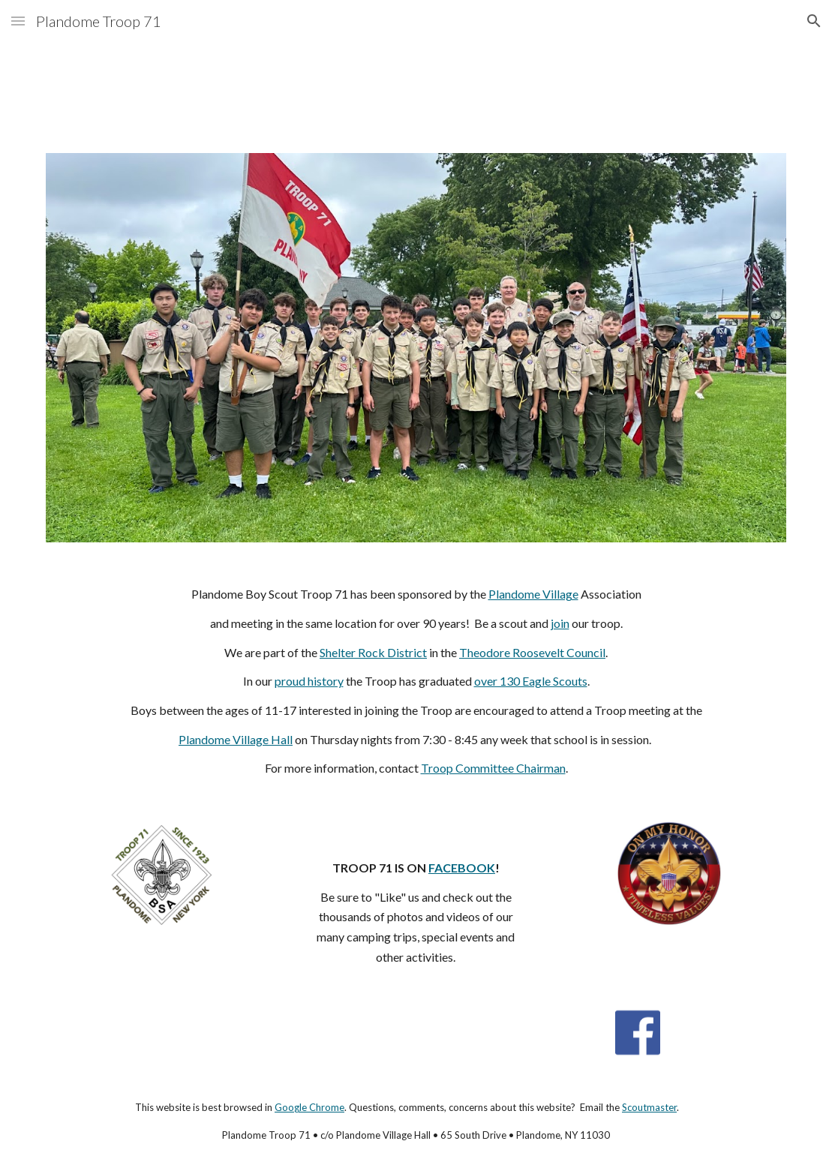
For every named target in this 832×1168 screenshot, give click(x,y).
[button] (18, 20)
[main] (416, 681)
